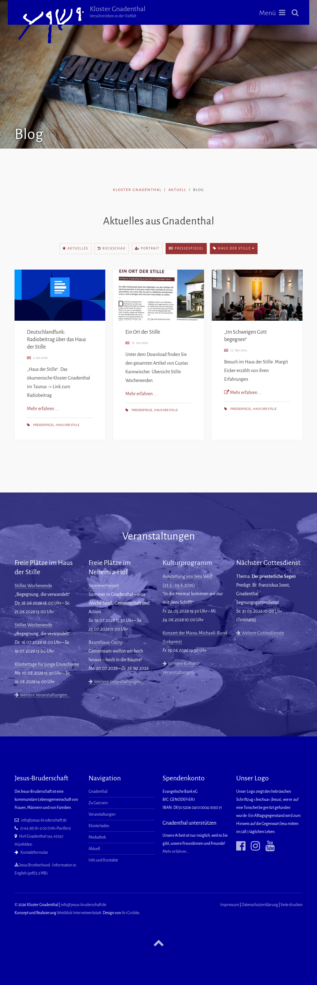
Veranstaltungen (102, 814)
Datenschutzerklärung (259, 905)
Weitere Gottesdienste (260, 633)
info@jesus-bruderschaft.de (44, 820)
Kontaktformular (34, 852)
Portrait (147, 248)
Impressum (229, 905)
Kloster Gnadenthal (122, 11)
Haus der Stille (233, 248)
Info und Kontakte (103, 860)
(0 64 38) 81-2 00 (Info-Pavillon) (45, 828)
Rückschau (112, 248)
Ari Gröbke (130, 913)
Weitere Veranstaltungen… (42, 694)
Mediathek (97, 837)
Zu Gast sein (98, 803)
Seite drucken (291, 905)
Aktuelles (75, 248)
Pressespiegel (186, 248)
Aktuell (177, 190)
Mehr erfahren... (176, 851)
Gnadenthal (98, 791)
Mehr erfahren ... (43, 408)
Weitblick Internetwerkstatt (79, 913)
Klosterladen (99, 826)
